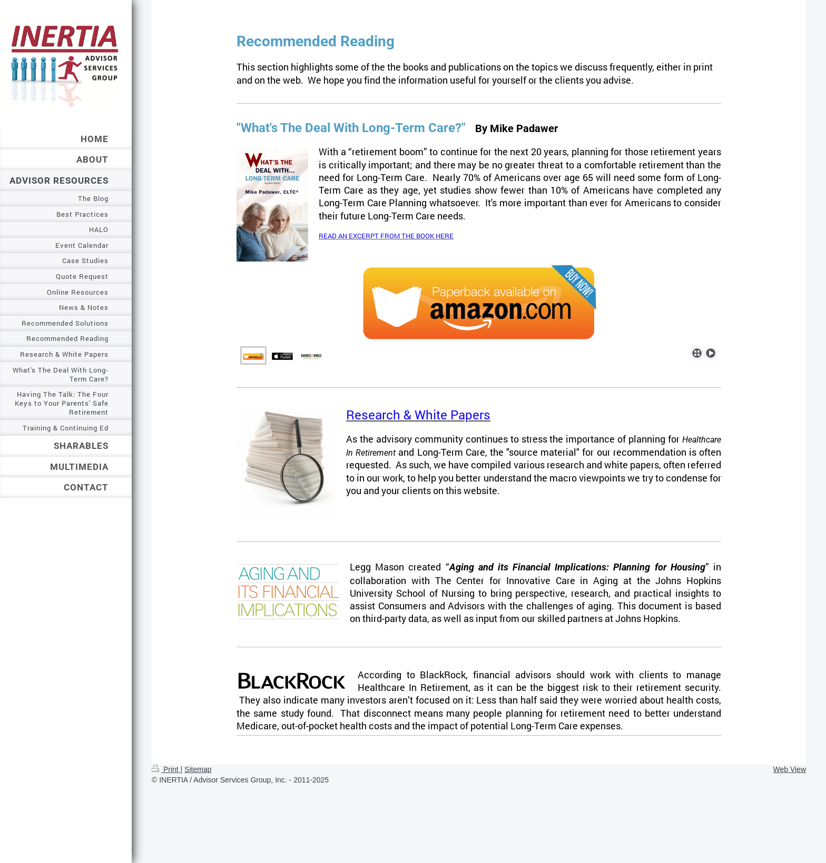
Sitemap (197, 769)
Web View (789, 769)
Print (166, 769)
